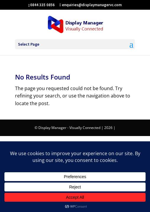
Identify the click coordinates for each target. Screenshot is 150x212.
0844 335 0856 (42, 4)
